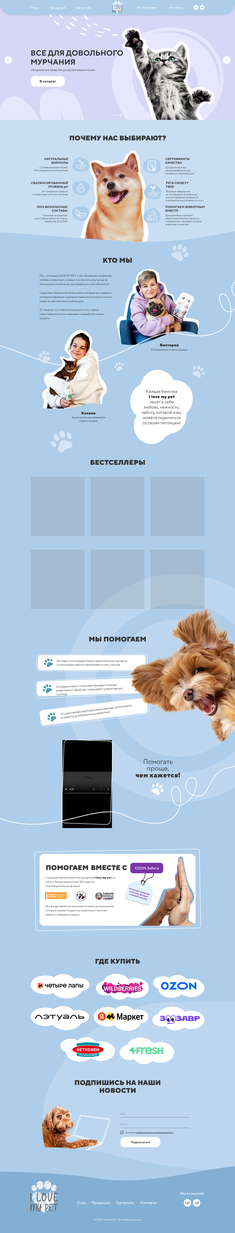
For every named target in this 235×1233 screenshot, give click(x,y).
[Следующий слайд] (227, 60)
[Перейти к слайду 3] (120, 115)
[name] (155, 1113)
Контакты (176, 7)
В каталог (48, 81)
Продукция (57, 7)
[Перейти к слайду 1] (114, 115)
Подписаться (140, 1142)
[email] (155, 1124)
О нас (35, 7)
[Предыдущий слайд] (8, 60)
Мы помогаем (146, 7)
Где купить (83, 7)
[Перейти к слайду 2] (117, 115)
